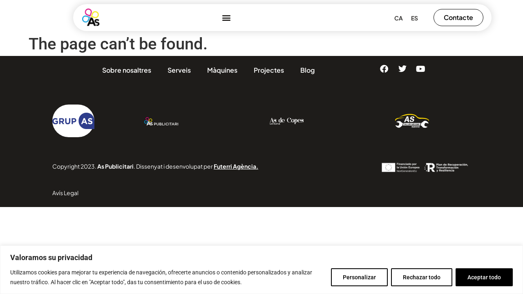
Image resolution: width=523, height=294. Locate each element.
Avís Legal (65, 192)
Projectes (269, 70)
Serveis (179, 70)
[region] (261, 269)
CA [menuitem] (398, 18)
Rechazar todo (421, 277)
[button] (226, 17)
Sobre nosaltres (126, 70)
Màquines (222, 70)
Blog (307, 70)
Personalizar (359, 277)
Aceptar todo (484, 277)
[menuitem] (398, 17)
